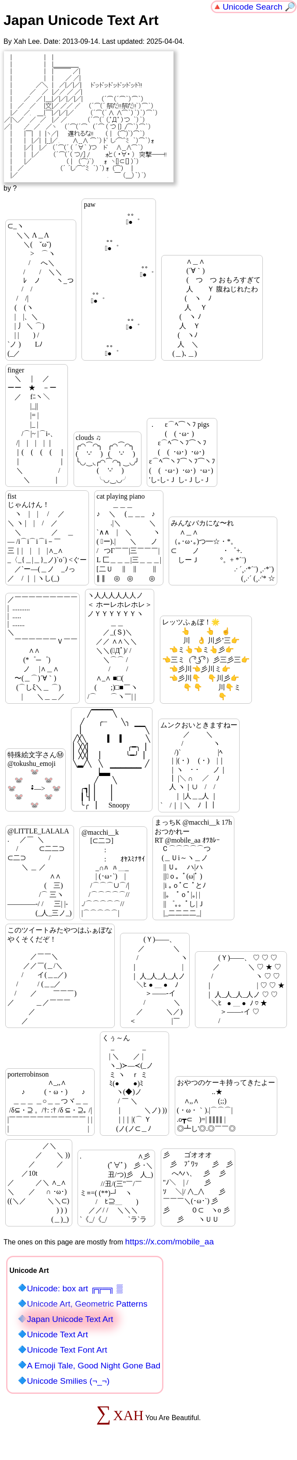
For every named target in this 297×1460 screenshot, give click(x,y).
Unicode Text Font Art (67, 1350)
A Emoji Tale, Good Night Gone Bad (93, 1365)
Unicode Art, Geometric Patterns (87, 1304)
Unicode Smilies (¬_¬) (68, 1381)
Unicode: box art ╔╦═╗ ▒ (74, 1288)
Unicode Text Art (57, 1334)
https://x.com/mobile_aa (169, 1241)
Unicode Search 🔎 (259, 6)
